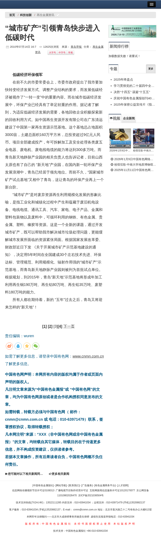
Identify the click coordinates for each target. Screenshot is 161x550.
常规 (70, 52)
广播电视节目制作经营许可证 (72, 490)
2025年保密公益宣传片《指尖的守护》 (135, 104)
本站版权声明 (124, 523)
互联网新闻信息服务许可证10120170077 (112, 490)
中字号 (62, 52)
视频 (115, 118)
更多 (150, 68)
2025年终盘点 (123, 79)
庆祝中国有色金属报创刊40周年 (135, 98)
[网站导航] (61, 485)
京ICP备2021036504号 (91, 495)
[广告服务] (87, 485)
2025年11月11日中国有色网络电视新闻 (133, 170)
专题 (113, 69)
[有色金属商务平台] (105, 485)
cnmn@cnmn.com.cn (85, 509)
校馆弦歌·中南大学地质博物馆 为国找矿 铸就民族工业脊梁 (144, 150)
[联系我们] (74, 485)
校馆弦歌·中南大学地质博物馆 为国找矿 (133, 164)
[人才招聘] (123, 485)
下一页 (69, 326)
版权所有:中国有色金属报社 (48, 523)
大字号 (52, 52)
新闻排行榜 (119, 46)
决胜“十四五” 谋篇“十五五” (132, 92)
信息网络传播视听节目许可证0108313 (33, 490)
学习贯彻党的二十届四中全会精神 (135, 85)
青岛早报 (76, 46)
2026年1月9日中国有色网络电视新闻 (120, 150)
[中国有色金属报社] (43, 485)
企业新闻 (129, 118)
